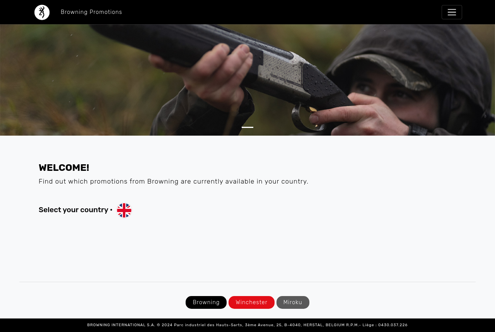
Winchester (251, 302)
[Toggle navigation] (452, 12)
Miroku (292, 302)
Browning (206, 302)
